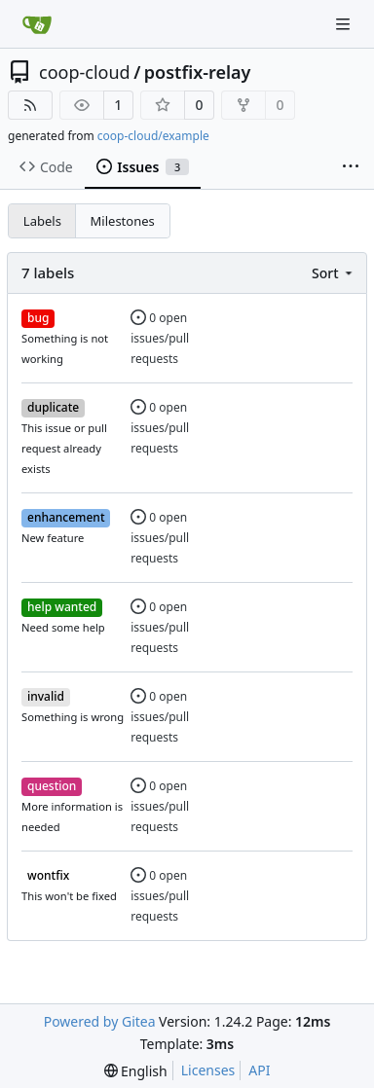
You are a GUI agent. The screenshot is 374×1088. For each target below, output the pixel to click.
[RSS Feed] (30, 105)
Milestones (123, 221)
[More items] (350, 167)
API (259, 1070)
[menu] (333, 273)
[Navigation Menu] (344, 24)
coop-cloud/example (153, 135)
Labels (42, 221)
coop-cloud (85, 72)
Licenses (208, 1070)
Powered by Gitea (100, 1021)
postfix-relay (197, 72)
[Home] (37, 24)
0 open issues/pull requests (160, 338)
